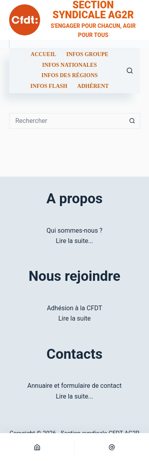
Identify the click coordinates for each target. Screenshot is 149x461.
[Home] (37, 447)
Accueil (43, 54)
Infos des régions (69, 75)
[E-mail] (111, 447)
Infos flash (48, 86)
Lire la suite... (74, 241)
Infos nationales (69, 65)
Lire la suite (74, 318)
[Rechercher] (130, 71)
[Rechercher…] (66, 121)
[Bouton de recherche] (132, 121)
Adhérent (92, 86)
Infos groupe (87, 54)
